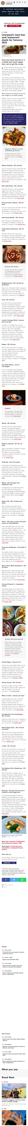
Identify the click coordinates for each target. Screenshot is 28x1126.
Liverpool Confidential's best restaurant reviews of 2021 (13, 842)
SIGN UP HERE (13, 123)
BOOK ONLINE (18, 276)
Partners (22, 11)
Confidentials (6, 54)
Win (10, 14)
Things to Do (11, 11)
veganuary (20, 871)
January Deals (15, 868)
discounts (4, 874)
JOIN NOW (5, 542)
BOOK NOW (5, 181)
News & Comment (19, 9)
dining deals (18, 870)
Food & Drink (9, 9)
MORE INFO (18, 213)
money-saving (10, 874)
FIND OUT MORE (18, 678)
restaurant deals (13, 871)
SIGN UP (21, 295)
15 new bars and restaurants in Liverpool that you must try (12, 847)
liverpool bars (21, 873)
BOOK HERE (21, 579)
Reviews (4, 11)
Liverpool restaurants (12, 873)
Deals (10, 868)
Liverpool (4, 873)
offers (22, 870)
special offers (5, 871)
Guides (17, 11)
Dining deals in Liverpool (8, 870)
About (16, 14)
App (13, 14)
